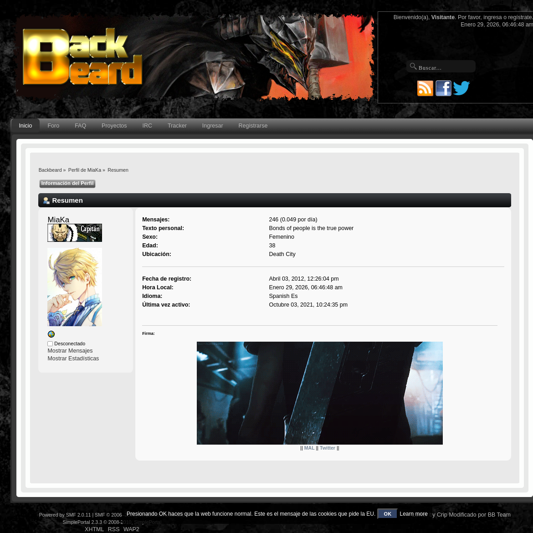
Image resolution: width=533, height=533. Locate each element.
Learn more (413, 514)
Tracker (177, 126)
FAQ (80, 126)
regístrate (520, 17)
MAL (309, 448)
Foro (54, 126)
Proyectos (114, 126)
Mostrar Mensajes (69, 351)
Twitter (327, 448)
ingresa (492, 17)
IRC (147, 126)
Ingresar (212, 126)
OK (388, 514)
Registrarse (253, 126)
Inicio (25, 126)
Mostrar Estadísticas (73, 358)
